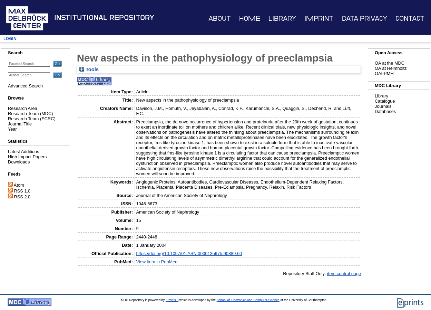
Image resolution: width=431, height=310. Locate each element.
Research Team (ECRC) (32, 118)
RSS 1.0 (22, 191)
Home (249, 18)
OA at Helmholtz (390, 68)
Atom (19, 185)
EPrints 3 (172, 300)
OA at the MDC (389, 63)
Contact (409, 18)
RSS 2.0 (22, 196)
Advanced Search (25, 85)
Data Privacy (364, 18)
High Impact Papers (27, 156)
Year (12, 129)
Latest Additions (23, 151)
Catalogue (385, 101)
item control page (344, 273)
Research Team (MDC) (30, 113)
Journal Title (20, 123)
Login (10, 38)
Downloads (19, 162)
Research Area (22, 108)
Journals (383, 106)
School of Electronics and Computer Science (248, 300)
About (219, 18)
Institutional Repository (104, 17)
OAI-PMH (384, 73)
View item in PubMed (156, 261)
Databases (385, 111)
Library (282, 18)
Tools (89, 69)
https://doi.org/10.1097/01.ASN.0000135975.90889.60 (189, 253)
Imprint (318, 18)
